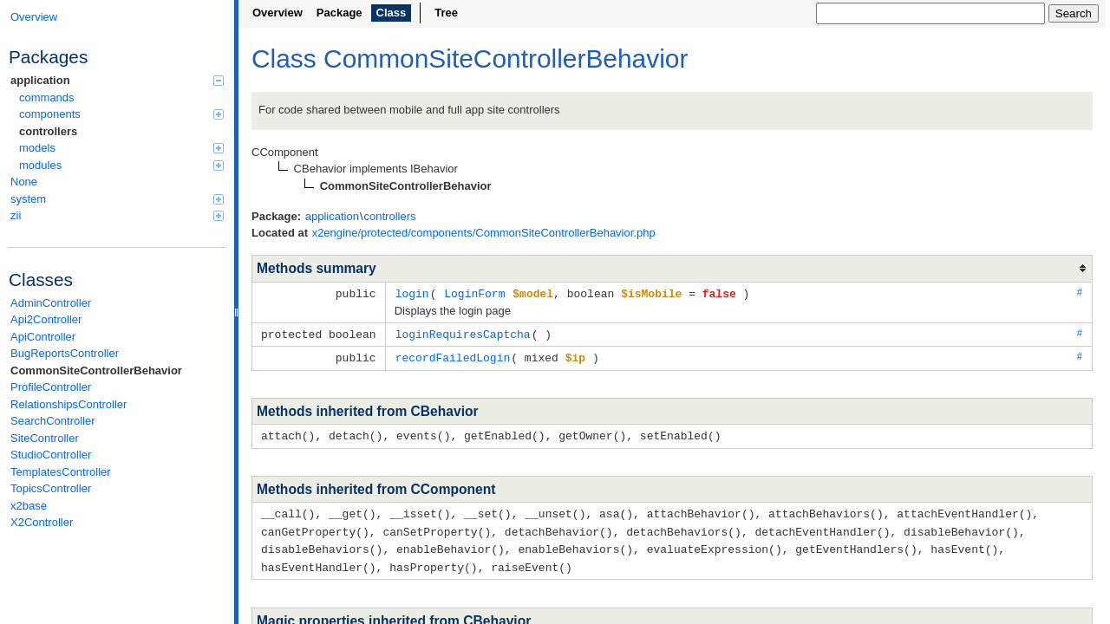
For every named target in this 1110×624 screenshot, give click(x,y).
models (121, 147)
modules (121, 165)
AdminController (50, 302)
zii (117, 215)
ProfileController (50, 386)
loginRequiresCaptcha (463, 333)
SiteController (44, 438)
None (23, 181)
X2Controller (41, 522)
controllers (48, 131)
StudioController (50, 454)
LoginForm (474, 293)
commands (47, 97)
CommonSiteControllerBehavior (96, 370)
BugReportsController (64, 353)
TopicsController (50, 488)
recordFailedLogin (453, 355)
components (121, 113)
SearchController (52, 420)
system (117, 198)
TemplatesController (60, 471)
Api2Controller (46, 319)
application (117, 80)
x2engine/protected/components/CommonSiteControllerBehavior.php (484, 232)
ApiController (42, 336)
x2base (28, 505)
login (412, 293)
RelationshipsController (68, 404)
